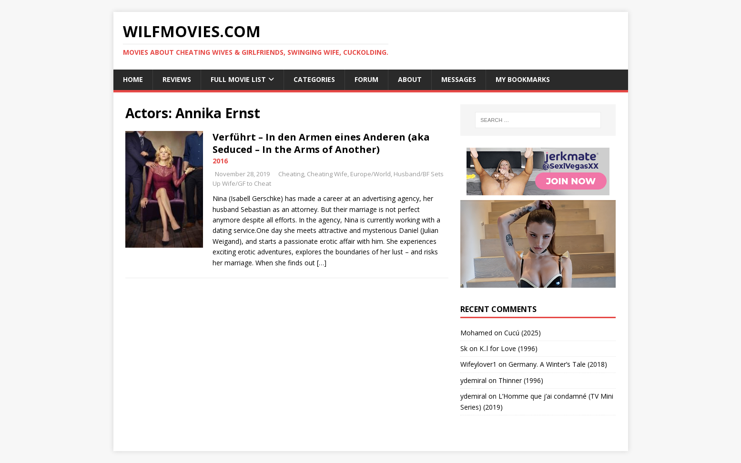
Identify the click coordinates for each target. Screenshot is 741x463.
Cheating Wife (327, 174)
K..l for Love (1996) (508, 348)
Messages (458, 79)
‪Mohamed (476, 332)
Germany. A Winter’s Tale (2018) (557, 364)
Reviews (176, 79)
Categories (314, 79)
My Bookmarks (523, 79)
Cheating (291, 174)
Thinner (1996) (520, 380)
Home (133, 79)
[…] (321, 262)
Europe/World (370, 174)
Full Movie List (238, 79)
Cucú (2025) (522, 332)
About (410, 79)
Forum (366, 79)
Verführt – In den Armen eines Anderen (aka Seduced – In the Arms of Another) (321, 143)
